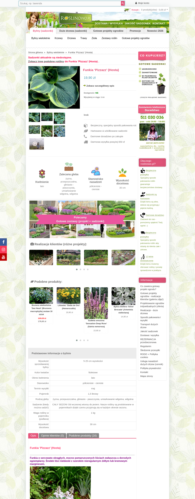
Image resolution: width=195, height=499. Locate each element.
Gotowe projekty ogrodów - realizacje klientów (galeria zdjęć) (152, 296)
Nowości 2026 (155, 31)
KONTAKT (158, 23)
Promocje (135, 31)
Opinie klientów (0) (52, 435)
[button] (77, 269)
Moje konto (143, 3)
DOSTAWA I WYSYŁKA (109, 23)
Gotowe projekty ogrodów (108, 31)
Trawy (83, 38)
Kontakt (144, 372)
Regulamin (145, 346)
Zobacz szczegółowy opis (100, 85)
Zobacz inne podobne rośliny (46, 61)
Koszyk (135, 10)
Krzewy (59, 38)
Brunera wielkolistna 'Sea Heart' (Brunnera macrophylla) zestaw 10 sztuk (41, 309)
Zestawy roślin (109, 38)
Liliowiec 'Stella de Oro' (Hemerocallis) (69, 307)
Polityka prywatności (150, 368)
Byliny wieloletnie (40, 38)
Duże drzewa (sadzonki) (73, 31)
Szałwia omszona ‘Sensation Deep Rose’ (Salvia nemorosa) (96, 323)
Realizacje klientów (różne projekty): (58, 244)
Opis (33, 435)
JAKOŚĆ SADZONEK (138, 23)
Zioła (94, 38)
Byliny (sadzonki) (43, 31)
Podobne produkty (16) (83, 435)
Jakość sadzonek (149, 331)
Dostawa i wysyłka (149, 335)
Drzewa (71, 38)
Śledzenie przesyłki (150, 350)
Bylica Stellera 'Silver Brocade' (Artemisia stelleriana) (124, 309)
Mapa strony (146, 376)
